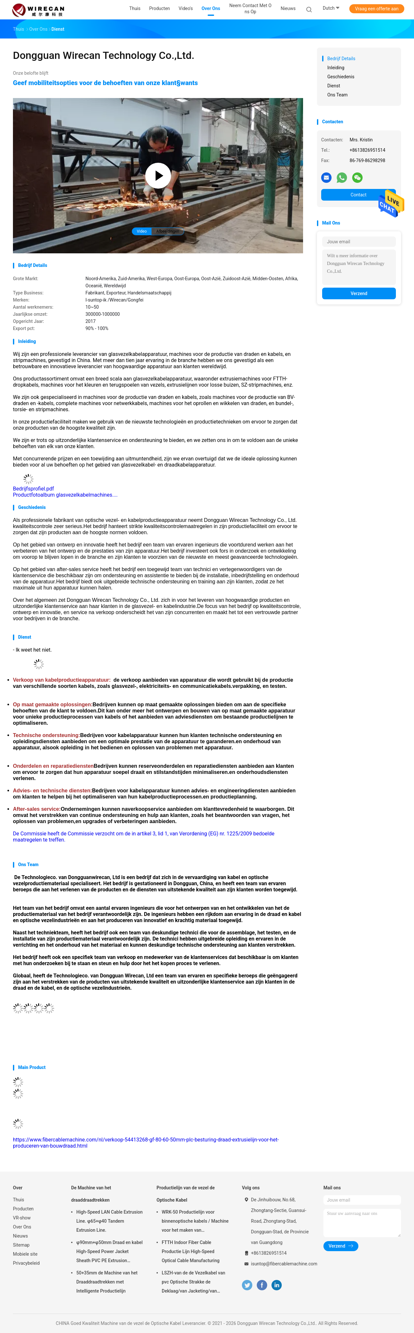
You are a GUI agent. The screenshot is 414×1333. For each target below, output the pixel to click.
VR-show (22, 1217)
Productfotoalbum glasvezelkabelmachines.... (65, 495)
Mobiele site (25, 1254)
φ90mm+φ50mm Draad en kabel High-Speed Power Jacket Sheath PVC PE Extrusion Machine (109, 1252)
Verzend (359, 293)
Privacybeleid (26, 1263)
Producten (23, 1208)
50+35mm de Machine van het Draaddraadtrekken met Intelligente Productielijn (106, 1282)
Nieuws (20, 1236)
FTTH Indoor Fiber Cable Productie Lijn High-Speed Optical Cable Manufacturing (191, 1251)
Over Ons (22, 1226)
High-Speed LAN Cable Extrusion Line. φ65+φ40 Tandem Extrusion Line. (109, 1221)
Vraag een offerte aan (376, 8)
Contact (358, 194)
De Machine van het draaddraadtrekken (91, 1194)
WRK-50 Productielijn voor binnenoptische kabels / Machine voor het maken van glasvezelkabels (195, 1222)
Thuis (18, 1199)
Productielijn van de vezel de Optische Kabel (186, 1194)
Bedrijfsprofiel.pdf (33, 489)
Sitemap (21, 1245)
